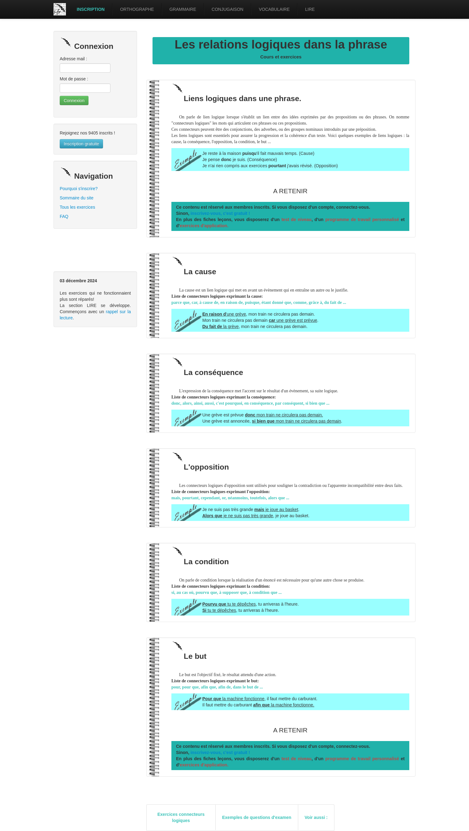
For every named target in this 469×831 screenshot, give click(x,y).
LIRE (310, 9)
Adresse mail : (73, 58)
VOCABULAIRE (274, 9)
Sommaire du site (76, 197)
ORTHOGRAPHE (137, 9)
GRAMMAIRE (183, 9)
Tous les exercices (77, 207)
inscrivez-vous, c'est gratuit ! (220, 213)
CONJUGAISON (227, 9)
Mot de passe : (74, 78)
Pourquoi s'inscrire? (79, 188)
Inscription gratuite (81, 143)
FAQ (64, 216)
